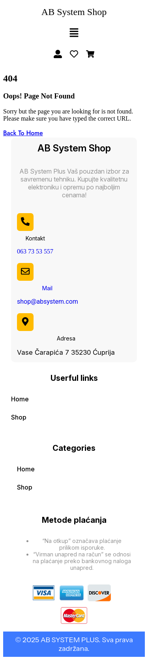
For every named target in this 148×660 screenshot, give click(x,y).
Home (20, 399)
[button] (74, 33)
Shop (18, 417)
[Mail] (25, 271)
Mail (47, 288)
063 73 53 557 (35, 251)
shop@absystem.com (47, 301)
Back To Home (23, 133)
